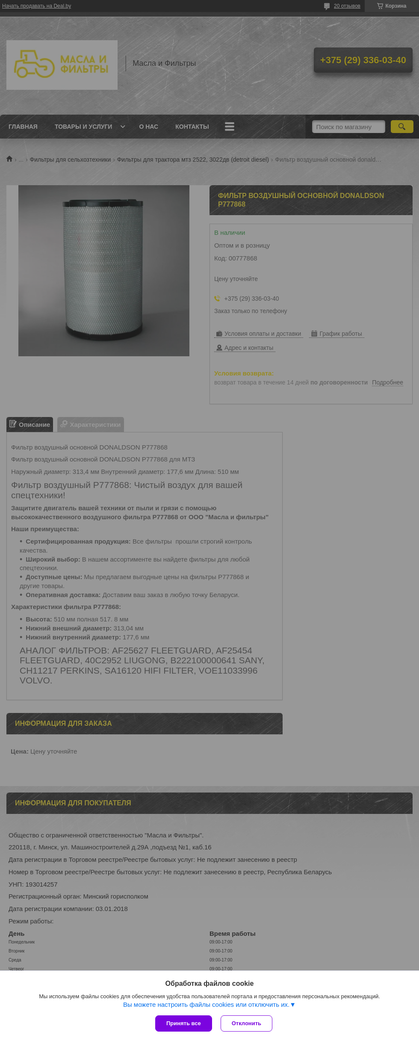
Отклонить (246, 1023)
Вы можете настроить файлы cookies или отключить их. (206, 1004)
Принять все (183, 1023)
